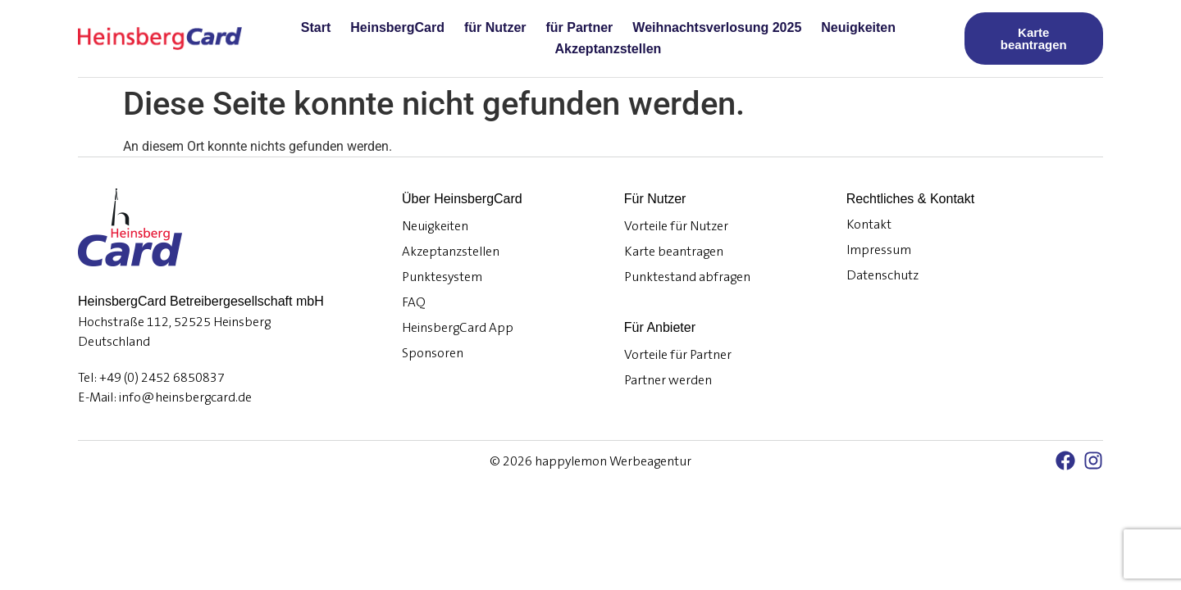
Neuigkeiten (858, 27)
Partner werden (668, 380)
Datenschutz (882, 275)
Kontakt (868, 224)
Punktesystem (442, 277)
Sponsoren (432, 353)
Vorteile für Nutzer (676, 226)
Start (316, 27)
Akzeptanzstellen (608, 49)
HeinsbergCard (397, 27)
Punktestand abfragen (687, 277)
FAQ (414, 302)
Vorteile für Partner (678, 354)
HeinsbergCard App (457, 327)
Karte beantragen (673, 251)
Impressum (878, 250)
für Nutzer (495, 27)
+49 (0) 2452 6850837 (162, 377)
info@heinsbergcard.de (185, 397)
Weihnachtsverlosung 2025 (716, 27)
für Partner (579, 27)
